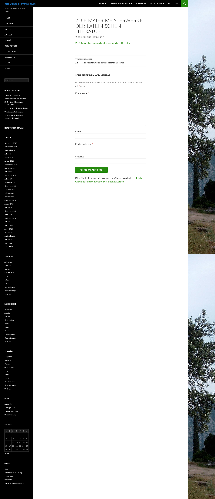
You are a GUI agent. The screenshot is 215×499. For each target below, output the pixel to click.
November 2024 (10, 164)
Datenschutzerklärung (160, 3)
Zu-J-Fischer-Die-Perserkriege (16, 108)
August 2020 (9, 204)
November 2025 (10, 147)
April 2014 (8, 247)
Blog (177, 3)
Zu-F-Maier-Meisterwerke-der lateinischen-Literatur (110, 60)
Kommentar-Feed (11, 411)
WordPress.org (10, 415)
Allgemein (8, 24)
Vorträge (8, 40)
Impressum (141, 3)
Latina (7, 68)
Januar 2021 (9, 197)
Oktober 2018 (10, 211)
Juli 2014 (8, 239)
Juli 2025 (8, 154)
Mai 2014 (8, 243)
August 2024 (9, 168)
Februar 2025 (9, 157)
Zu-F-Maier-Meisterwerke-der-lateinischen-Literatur (102, 43)
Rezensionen (10, 51)
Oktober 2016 (10, 218)
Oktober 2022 (10, 186)
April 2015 (8, 229)
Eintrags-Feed (9, 407)
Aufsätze (8, 35)
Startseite (101, 3)
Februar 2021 (9, 193)
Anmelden (8, 404)
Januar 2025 (9, 161)
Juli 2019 (8, 207)
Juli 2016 (8, 222)
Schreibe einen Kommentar (91, 37)
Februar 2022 (9, 189)
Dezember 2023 (10, 175)
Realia (7, 63)
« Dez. (7, 453)
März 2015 (8, 232)
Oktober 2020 (10, 200)
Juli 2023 (8, 179)
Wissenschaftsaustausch (121, 3)
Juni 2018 (8, 214)
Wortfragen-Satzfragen (13, 112)
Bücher (7, 29)
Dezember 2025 (10, 143)
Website (79, 156)
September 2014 (10, 236)
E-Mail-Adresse (84, 144)
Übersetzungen (11, 46)
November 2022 (10, 182)
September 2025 (10, 150)
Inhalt (7, 18)
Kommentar (82, 93)
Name (79, 131)
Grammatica (9, 57)
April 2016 (8, 225)
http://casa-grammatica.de (20, 3)
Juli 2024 (8, 172)
